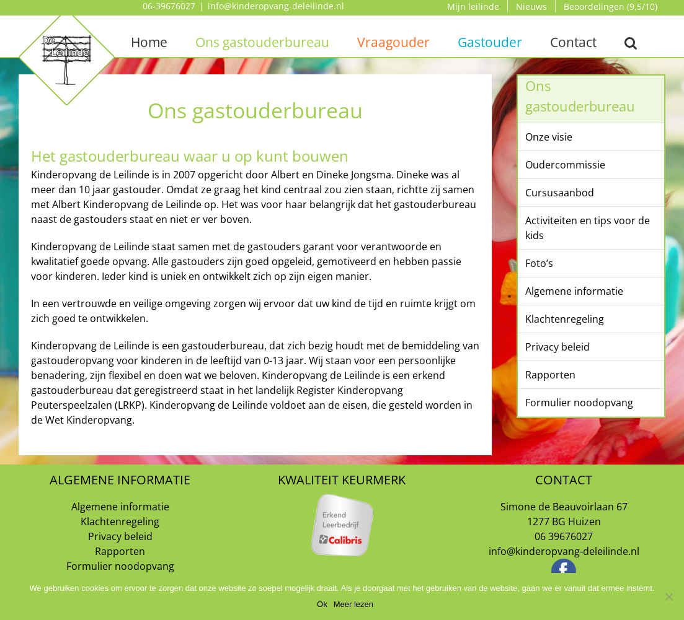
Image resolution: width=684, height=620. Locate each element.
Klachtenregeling (564, 319)
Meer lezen (353, 604)
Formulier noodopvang (579, 402)
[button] (630, 42)
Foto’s (539, 263)
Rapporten (550, 375)
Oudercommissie (565, 165)
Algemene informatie (574, 291)
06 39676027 (564, 536)
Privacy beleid (557, 347)
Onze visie (548, 137)
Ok (322, 604)
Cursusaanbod (559, 192)
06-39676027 (169, 6)
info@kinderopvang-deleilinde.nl (276, 6)
